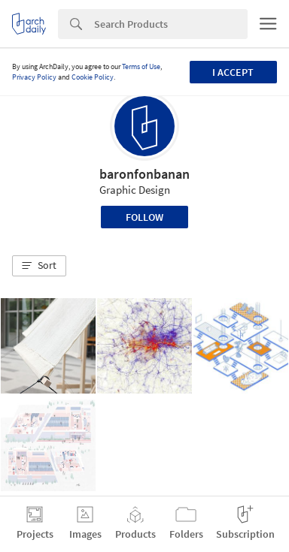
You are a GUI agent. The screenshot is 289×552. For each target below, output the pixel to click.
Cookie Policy (92, 77)
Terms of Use (141, 66)
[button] (39, 265)
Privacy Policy (34, 77)
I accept (233, 72)
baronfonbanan (144, 173)
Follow (144, 217)
